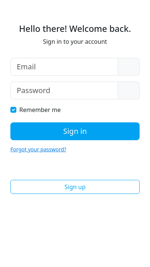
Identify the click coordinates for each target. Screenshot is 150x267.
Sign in (75, 131)
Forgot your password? (38, 149)
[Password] (64, 90)
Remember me (40, 110)
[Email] (64, 67)
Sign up (75, 187)
